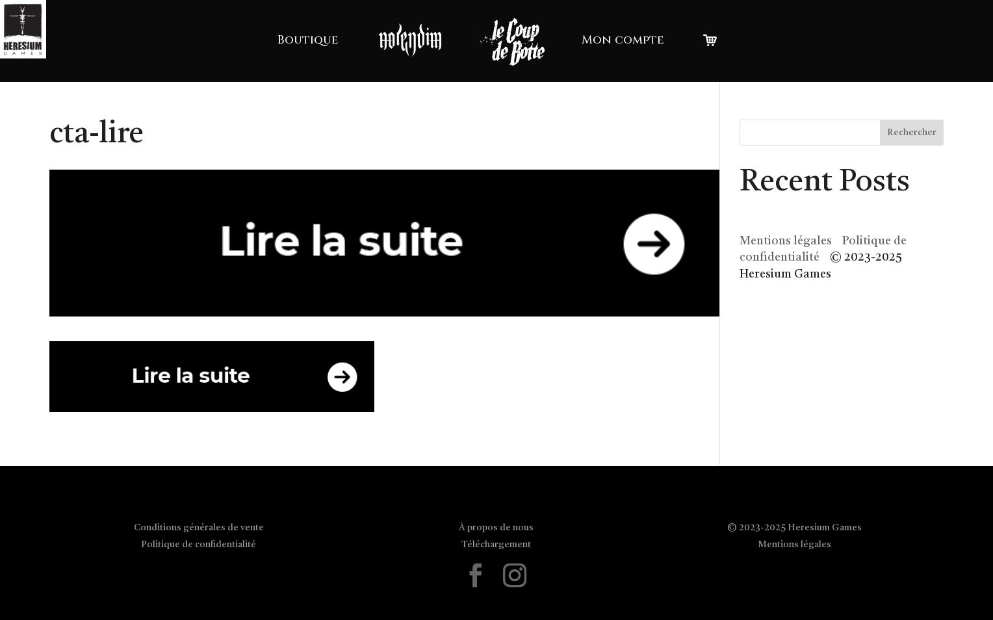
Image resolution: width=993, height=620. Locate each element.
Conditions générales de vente (199, 527)
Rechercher (911, 132)
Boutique (308, 40)
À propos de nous (496, 527)
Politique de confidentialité (198, 544)
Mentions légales (786, 241)
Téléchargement (496, 544)
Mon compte (623, 40)
